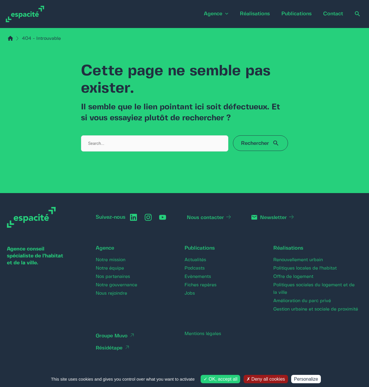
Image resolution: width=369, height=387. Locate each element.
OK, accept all (220, 379)
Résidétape (109, 348)
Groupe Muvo (112, 336)
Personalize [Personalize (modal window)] (306, 379)
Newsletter (275, 217)
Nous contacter (206, 217)
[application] (217, 14)
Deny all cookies (265, 379)
